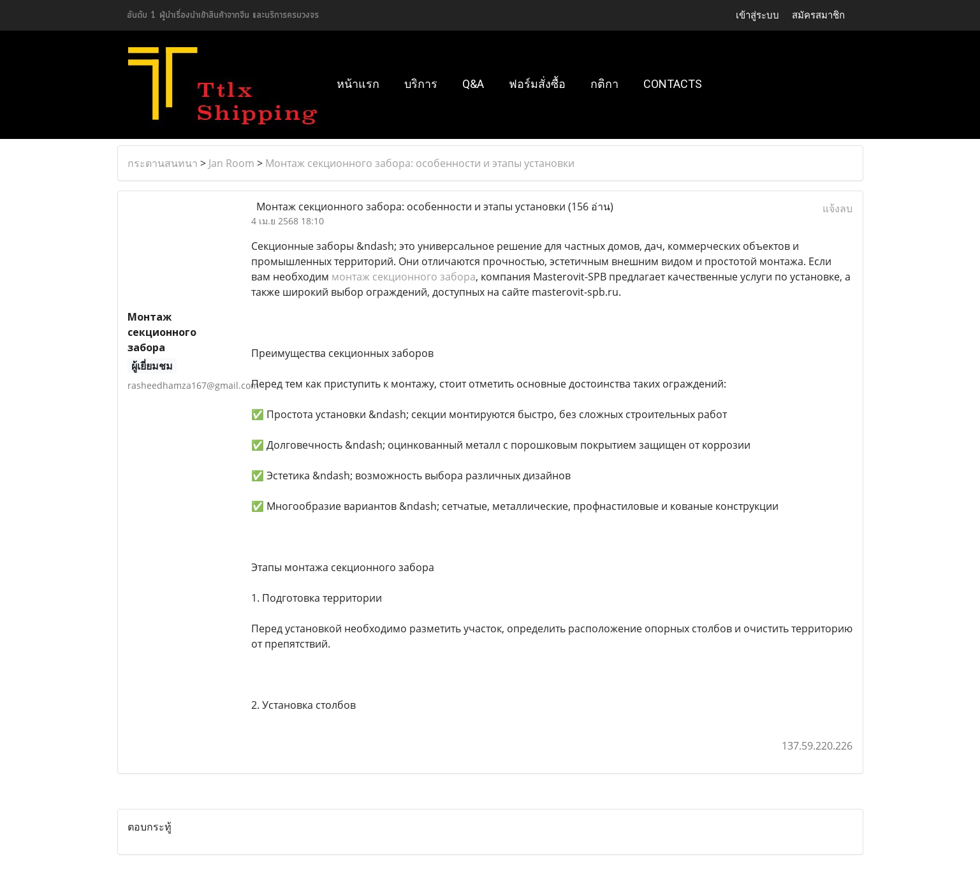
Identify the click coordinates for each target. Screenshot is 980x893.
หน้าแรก (358, 84)
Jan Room (231, 163)
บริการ (420, 84)
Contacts (672, 84)
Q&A (473, 84)
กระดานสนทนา (163, 163)
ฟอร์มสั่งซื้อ (537, 84)
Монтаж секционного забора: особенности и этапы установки (419, 163)
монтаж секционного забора (404, 277)
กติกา (604, 84)
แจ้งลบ (837, 208)
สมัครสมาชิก (818, 15)
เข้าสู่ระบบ (757, 15)
